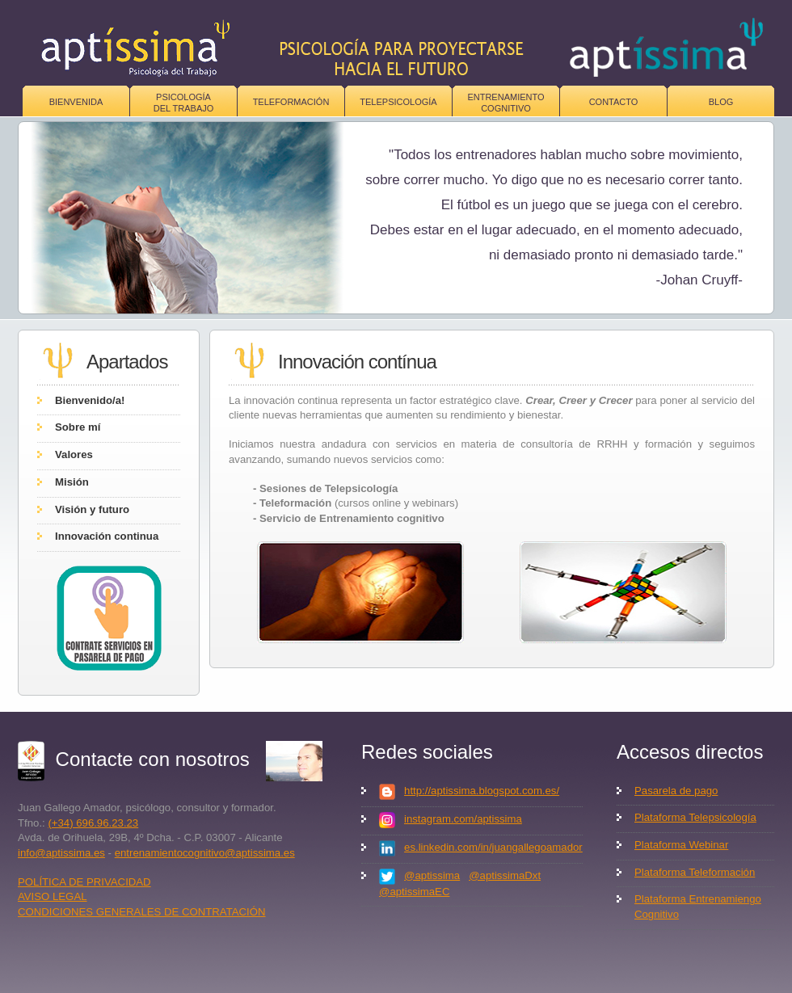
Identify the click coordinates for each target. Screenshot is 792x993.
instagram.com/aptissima (463, 819)
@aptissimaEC (414, 892)
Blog (721, 102)
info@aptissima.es (61, 853)
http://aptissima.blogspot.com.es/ (481, 791)
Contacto (613, 102)
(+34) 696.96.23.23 (93, 823)
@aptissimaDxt (505, 875)
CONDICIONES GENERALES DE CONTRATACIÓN (142, 912)
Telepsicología (398, 102)
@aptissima (432, 875)
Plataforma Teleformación (694, 872)
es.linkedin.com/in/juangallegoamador (493, 847)
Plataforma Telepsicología (695, 817)
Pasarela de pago (676, 791)
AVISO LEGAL (52, 896)
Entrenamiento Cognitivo (505, 102)
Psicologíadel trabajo (184, 102)
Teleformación (291, 102)
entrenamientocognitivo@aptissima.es (205, 853)
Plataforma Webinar (681, 845)
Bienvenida (76, 102)
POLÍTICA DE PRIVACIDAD (84, 882)
